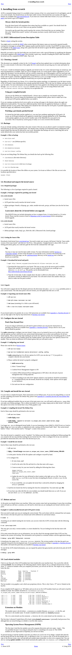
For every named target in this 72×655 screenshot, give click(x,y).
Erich (8, 41)
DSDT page (16, 47)
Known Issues (21, 346)
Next (69, 4)
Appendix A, (59, 313)
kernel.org (51, 255)
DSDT (22, 44)
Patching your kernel (38, 315)
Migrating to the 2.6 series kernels (40, 216)
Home (36, 653)
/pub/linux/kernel (32, 255)
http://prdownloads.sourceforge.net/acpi (20, 272)
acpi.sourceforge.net (23, 16)
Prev (2, 4)
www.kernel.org (24, 241)
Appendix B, (53, 397)
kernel (34, 63)
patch (2, 18)
